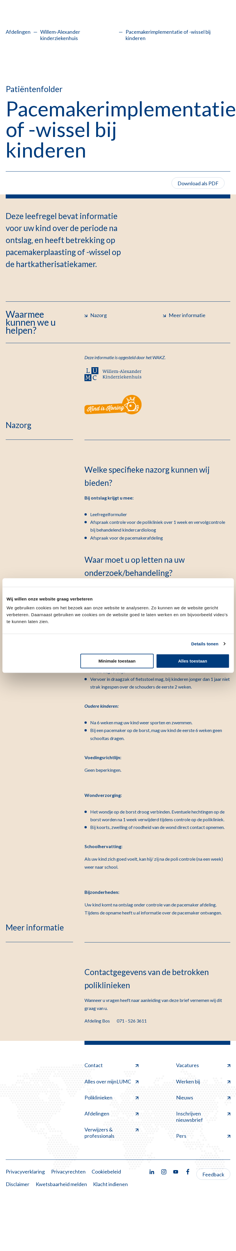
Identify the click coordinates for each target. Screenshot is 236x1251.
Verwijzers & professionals (111, 1132)
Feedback (213, 1174)
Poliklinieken (111, 1097)
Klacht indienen (110, 1184)
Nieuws (203, 1097)
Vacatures (203, 1065)
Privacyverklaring (25, 1171)
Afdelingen (18, 32)
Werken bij (203, 1081)
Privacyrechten (68, 1171)
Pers (203, 1136)
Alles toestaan (192, 661)
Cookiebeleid (106, 1171)
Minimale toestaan (117, 661)
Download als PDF (198, 183)
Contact (111, 1065)
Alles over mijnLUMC (111, 1081)
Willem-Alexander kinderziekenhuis (60, 35)
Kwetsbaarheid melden (61, 1184)
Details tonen (204, 643)
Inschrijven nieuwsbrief (203, 1116)
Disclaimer (17, 1184)
